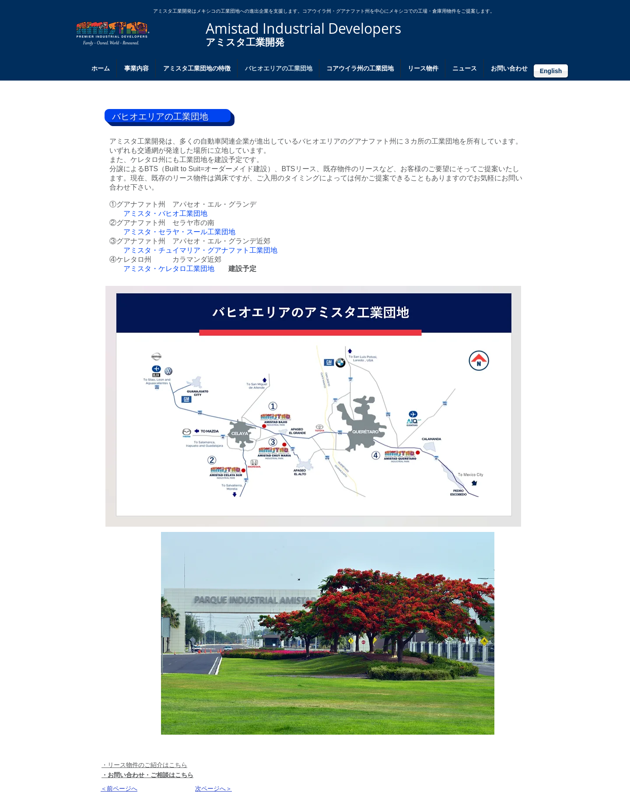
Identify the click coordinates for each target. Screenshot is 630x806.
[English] (551, 70)
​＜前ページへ (119, 788)
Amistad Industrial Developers (303, 28)
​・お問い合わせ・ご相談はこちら (147, 774)
